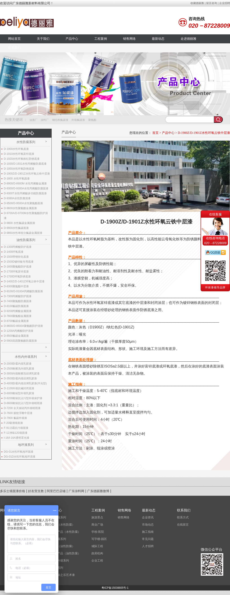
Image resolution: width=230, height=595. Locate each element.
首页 (155, 133)
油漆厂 (33, 120)
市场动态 (148, 524)
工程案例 (100, 38)
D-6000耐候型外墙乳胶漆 (19, 393)
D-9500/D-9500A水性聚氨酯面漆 (23, 203)
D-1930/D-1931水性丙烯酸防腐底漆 (25, 163)
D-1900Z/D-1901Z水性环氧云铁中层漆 (204, 133)
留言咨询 (211, 3)
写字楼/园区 (99, 539)
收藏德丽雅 (197, 3)
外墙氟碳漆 (78, 120)
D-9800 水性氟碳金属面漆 (19, 223)
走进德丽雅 (188, 38)
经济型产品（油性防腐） (65, 553)
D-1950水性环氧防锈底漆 (19, 168)
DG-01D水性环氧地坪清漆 (19, 456)
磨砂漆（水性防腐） (62, 524)
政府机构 (97, 553)
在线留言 (183, 524)
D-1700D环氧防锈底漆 (17, 276)
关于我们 (43, 38)
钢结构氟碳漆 (60, 120)
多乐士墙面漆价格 (12, 491)
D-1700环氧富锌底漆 (16, 271)
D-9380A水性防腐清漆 (17, 198)
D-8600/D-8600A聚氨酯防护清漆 (23, 325)
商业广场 (97, 524)
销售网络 (129, 38)
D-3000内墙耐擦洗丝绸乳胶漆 (22, 373)
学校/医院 (97, 531)
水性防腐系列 (25, 142)
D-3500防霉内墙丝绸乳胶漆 (20, 378)
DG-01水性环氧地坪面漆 (18, 451)
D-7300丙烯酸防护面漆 (17, 296)
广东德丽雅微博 (98, 491)
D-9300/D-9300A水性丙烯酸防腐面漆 (26, 188)
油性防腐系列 (25, 240)
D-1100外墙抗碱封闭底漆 (19, 388)
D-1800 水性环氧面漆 (17, 178)
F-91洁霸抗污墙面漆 (16, 427)
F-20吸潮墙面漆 (13, 423)
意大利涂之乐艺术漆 (62, 575)
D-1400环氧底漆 (13, 251)
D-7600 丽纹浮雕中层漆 (18, 413)
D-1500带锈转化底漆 (16, 256)
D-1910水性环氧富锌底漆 (19, 153)
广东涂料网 (76, 491)
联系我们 (14, 47)
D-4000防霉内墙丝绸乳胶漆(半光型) (25, 383)
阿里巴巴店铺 (56, 491)
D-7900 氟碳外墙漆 (15, 418)
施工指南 (148, 531)
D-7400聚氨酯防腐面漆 (17, 301)
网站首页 (14, 38)
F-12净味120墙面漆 (15, 432)
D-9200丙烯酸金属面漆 (17, 311)
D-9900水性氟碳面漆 (16, 228)
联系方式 (183, 517)
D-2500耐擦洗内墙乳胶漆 (19, 368)
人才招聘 (148, 546)
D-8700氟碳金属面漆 (16, 321)
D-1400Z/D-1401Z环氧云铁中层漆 (24, 281)
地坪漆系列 (26, 445)
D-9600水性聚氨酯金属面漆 (20, 208)
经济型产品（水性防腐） (65, 531)
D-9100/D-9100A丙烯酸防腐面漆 (23, 291)
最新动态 (158, 38)
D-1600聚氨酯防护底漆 (17, 266)
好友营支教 (36, 491)
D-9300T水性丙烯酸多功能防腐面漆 (25, 193)
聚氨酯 (92, 120)
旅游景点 (97, 517)
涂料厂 (45, 120)
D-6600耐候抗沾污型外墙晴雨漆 (23, 403)
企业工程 (97, 560)
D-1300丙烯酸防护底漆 (17, 246)
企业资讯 (148, 517)
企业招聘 (224, 3)
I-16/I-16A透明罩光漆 (16, 437)
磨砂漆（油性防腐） (62, 546)
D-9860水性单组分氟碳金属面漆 (23, 232)
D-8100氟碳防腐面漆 (16, 306)
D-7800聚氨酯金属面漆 (17, 316)
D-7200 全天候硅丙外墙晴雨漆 (22, 408)
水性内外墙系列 (26, 356)
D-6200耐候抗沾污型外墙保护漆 (23, 398)
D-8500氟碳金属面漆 (16, 335)
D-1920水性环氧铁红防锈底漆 (22, 158)
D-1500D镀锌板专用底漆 (18, 261)
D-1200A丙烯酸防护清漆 (18, 330)
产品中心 (72, 38)
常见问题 (148, 539)
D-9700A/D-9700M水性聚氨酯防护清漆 (26, 216)
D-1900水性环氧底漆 (16, 148)
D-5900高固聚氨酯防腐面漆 (20, 340)
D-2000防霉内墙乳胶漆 (17, 363)
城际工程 (97, 546)
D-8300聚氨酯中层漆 (16, 286)
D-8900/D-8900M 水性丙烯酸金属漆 (25, 183)
